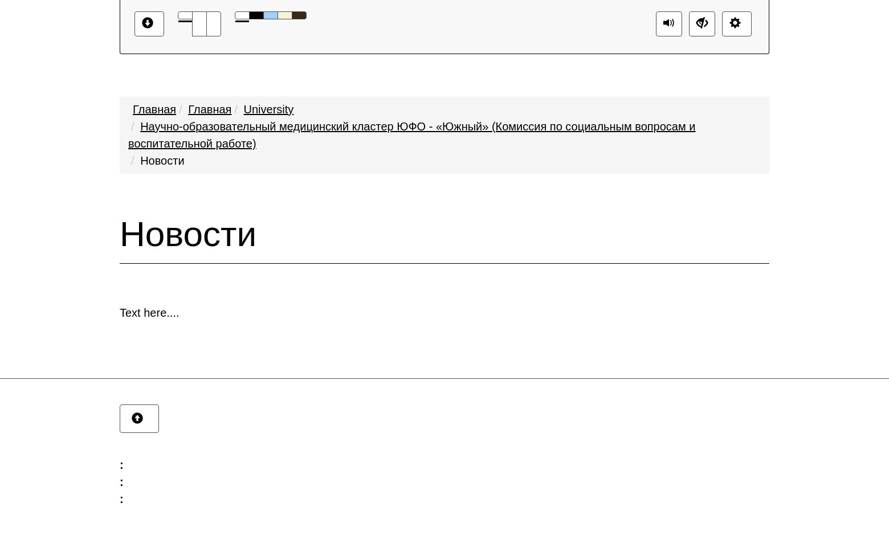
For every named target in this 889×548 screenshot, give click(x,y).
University (269, 109)
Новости (162, 160)
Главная (154, 109)
